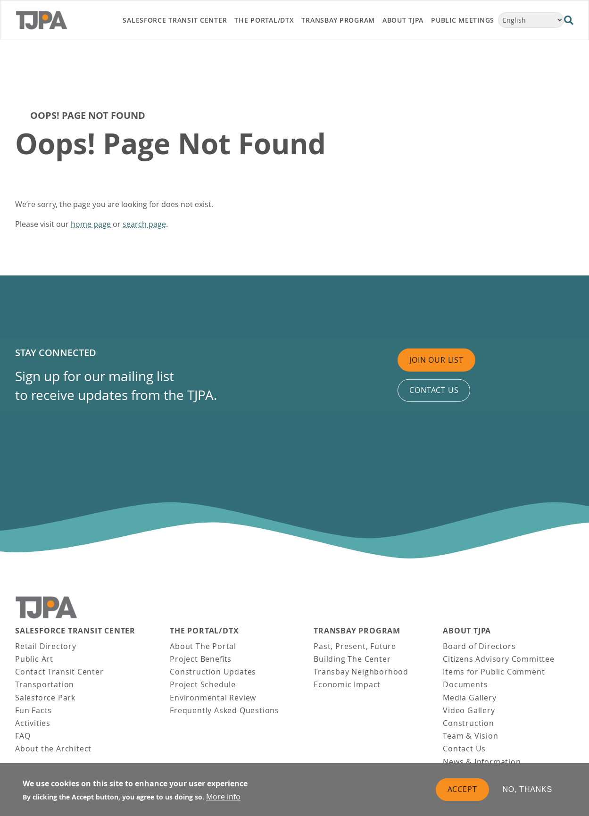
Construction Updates (213, 671)
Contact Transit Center (59, 671)
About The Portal (203, 646)
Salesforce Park (45, 697)
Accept (462, 789)
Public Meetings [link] (462, 20)
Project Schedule (203, 684)
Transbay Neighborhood (361, 671)
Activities (32, 723)
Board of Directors (479, 646)
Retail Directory (45, 646)
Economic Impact (347, 684)
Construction (468, 723)
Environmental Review (213, 697)
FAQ (22, 736)
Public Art (34, 659)
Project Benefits (201, 659)
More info (223, 796)
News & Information (482, 762)
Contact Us (464, 748)
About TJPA (467, 630)
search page (144, 224)
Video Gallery (469, 710)
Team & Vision (470, 736)
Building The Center (352, 659)
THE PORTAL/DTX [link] (264, 20)
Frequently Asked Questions (224, 710)
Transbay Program (357, 630)
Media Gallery (469, 697)
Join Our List (436, 359)
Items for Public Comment (494, 671)
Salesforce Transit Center (75, 630)
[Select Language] (531, 20)
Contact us (433, 390)
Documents (465, 684)
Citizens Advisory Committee (499, 659)
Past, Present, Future (355, 646)
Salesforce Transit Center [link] (175, 20)
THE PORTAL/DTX (204, 630)
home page (91, 224)
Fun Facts (33, 710)
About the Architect (53, 748)
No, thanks (528, 789)
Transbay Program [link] (338, 20)
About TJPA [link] (402, 20)
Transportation (44, 684)
